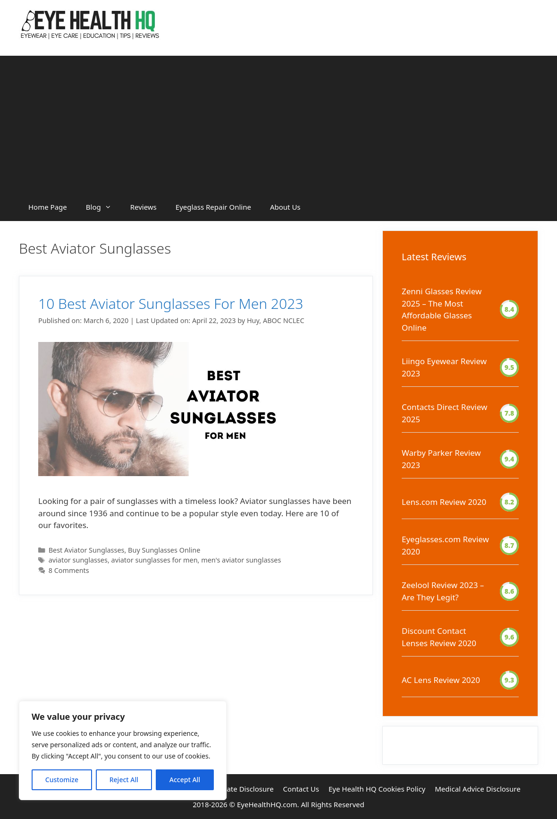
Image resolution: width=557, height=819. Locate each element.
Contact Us (301, 788)
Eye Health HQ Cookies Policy (377, 788)
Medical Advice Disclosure (477, 788)
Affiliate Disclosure (243, 788)
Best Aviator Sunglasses (87, 550)
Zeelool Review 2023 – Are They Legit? (443, 591)
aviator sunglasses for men (154, 559)
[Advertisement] (278, 122)
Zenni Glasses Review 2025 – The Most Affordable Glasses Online (441, 309)
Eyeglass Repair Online (213, 207)
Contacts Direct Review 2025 (444, 413)
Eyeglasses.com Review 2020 (445, 545)
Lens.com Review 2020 (444, 501)
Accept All (184, 779)
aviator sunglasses (78, 559)
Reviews (143, 207)
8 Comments (69, 570)
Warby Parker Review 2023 (441, 458)
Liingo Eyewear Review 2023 (444, 367)
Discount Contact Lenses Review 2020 (439, 636)
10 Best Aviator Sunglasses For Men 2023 (170, 303)
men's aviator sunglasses (241, 559)
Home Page (47, 207)
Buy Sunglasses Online (164, 550)
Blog (103, 207)
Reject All (124, 779)
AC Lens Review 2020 (441, 679)
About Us (285, 207)
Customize (61, 779)
